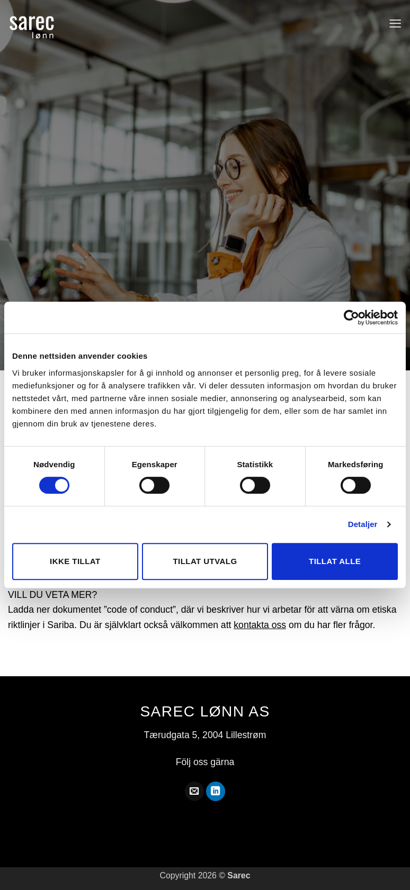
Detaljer (363, 524)
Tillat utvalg (205, 561)
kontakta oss (260, 625)
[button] (395, 24)
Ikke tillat (75, 561)
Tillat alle (335, 561)
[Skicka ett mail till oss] (194, 791)
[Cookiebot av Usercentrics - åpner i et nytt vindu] (351, 317)
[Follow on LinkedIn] (215, 791)
